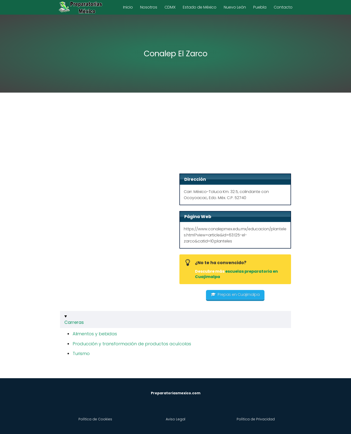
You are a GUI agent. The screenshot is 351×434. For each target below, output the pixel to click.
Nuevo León (235, 7)
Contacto (283, 7)
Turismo (81, 353)
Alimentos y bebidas (95, 334)
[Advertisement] (175, 134)
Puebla (259, 7)
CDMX (170, 7)
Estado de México (199, 7)
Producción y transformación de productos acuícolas (132, 344)
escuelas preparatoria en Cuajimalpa (236, 274)
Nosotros (148, 7)
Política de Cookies (95, 419)
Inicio (128, 7)
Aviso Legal (175, 419)
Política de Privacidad (256, 419)
